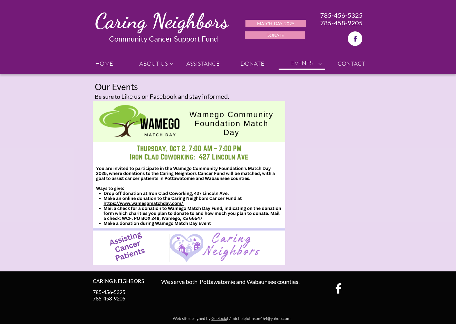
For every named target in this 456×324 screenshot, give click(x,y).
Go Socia (219, 318)
